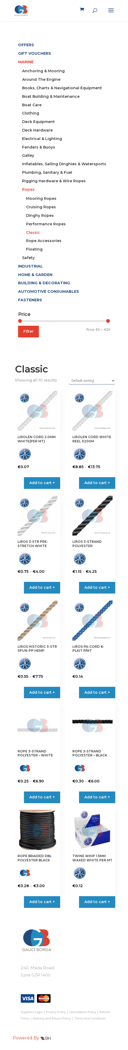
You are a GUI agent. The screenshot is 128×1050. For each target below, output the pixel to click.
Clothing (30, 113)
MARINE (26, 62)
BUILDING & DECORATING (44, 283)
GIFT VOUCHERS (34, 53)
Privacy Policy (56, 1012)
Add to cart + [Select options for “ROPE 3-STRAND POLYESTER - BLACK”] (97, 797)
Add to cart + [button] (42, 482)
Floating (34, 249)
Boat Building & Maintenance (51, 96)
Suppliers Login (32, 1012)
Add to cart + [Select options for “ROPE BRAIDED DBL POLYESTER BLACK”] (42, 901)
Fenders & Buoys (38, 147)
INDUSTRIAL (30, 266)
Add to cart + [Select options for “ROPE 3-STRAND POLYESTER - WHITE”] (42, 797)
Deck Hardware (37, 130)
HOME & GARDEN (35, 274)
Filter (28, 331)
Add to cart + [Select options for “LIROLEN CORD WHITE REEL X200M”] (97, 482)
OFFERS (26, 45)
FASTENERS (30, 300)
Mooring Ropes (41, 198)
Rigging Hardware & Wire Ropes (54, 181)
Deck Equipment (38, 121)
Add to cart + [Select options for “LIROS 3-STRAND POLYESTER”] (97, 587)
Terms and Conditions (90, 1018)
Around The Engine (41, 79)
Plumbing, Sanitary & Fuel (47, 172)
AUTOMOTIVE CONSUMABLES (48, 291)
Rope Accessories (43, 240)
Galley (28, 155)
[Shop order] (91, 380)
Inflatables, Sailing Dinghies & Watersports (64, 164)
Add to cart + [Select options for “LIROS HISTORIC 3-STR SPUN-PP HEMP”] (42, 692)
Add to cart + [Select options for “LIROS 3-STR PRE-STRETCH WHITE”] (42, 587)
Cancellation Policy (82, 1012)
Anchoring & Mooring (43, 71)
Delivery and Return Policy (52, 1018)
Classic (33, 232)
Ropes (28, 189)
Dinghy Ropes (40, 215)
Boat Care (32, 105)
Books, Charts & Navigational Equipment (62, 88)
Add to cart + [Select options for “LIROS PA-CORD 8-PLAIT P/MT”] (97, 692)
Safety (28, 257)
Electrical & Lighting (42, 138)
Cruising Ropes (41, 207)
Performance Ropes (46, 224)
